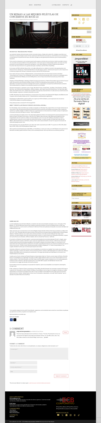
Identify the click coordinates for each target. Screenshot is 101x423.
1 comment (35, 19)
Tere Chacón (13, 409)
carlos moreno (74, 165)
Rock (31, 19)
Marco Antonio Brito (14, 412)
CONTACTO (65, 4)
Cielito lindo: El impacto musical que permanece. (79, 169)
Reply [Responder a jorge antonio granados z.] (65, 332)
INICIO (31, 4)
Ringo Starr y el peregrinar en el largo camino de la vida (80, 166)
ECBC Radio (13, 403)
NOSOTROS (38, 4)
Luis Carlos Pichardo (15, 19)
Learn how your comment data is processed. (39, 382)
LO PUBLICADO (55, 4)
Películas (28, 19)
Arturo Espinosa (13, 410)
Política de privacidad (30, 421)
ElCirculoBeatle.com (15, 398)
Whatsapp (12, 416)
